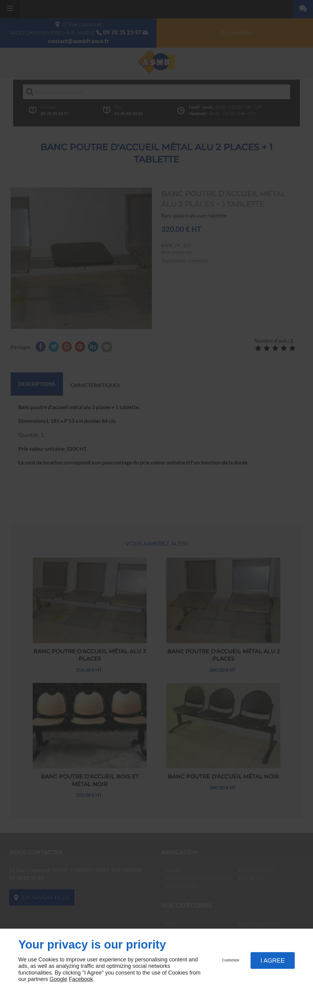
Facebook (81, 979)
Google (58, 979)
